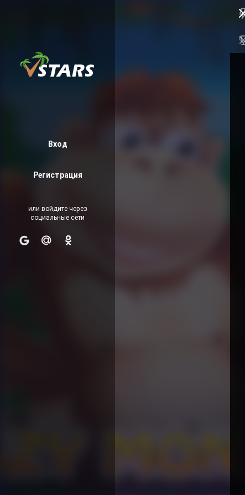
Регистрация (57, 176)
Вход (57, 145)
